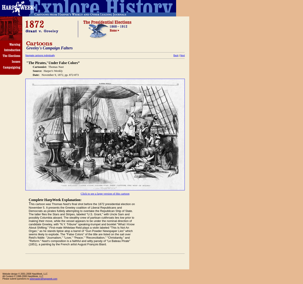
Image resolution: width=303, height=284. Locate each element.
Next (182, 55)
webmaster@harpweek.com (43, 279)
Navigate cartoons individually (40, 55)
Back (175, 55)
